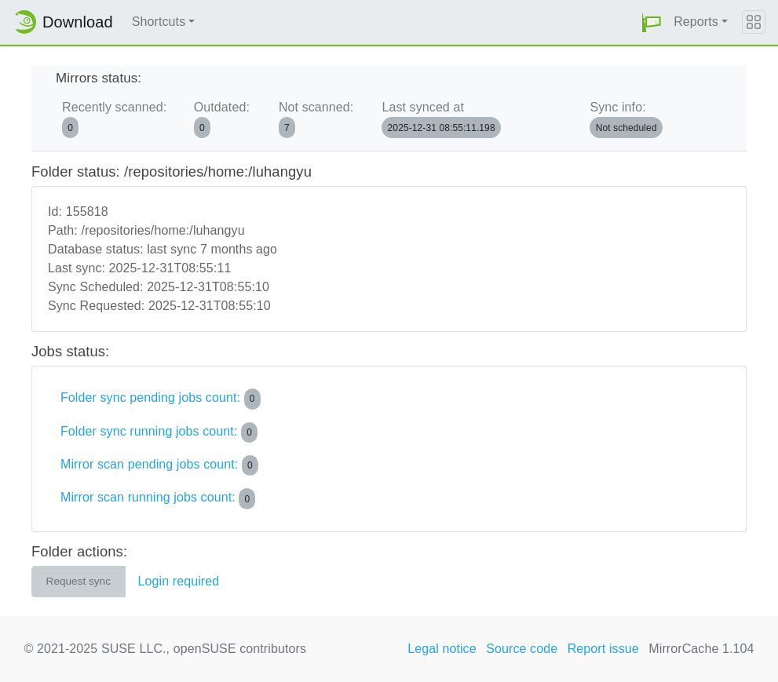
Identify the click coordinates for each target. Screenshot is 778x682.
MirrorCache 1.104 (701, 648)
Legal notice (442, 648)
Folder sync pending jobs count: (160, 398)
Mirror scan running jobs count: (157, 498)
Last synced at (441, 118)
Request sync (78, 581)
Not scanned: (316, 118)
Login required (179, 581)
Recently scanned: (114, 118)
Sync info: (626, 118)
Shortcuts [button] (159, 21)
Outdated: (222, 118)
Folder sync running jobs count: (159, 432)
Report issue (603, 648)
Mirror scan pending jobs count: (159, 465)
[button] (651, 22)
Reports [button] (696, 21)
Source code (521, 648)
